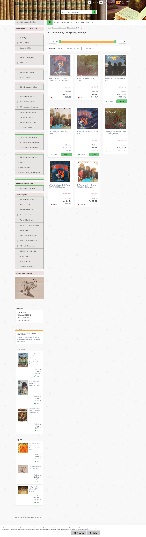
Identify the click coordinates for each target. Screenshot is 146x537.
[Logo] (29, 12)
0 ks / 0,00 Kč (125, 1)
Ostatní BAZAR (25, 256)
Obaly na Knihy (25, 204)
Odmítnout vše (79, 533)
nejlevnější (61, 48)
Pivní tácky (24, 230)
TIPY (93, 22)
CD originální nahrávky (27, 246)
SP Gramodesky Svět (27, 117)
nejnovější (77, 48)
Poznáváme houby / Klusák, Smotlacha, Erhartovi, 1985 (35, 411)
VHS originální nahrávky (28, 235)
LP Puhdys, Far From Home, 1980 (59, 133)
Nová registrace (108, 2)
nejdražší (69, 48)
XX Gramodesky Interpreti (29, 157)
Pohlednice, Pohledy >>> (28, 72)
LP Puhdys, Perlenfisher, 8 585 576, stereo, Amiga (115, 133)
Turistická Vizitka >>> (27, 220)
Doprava (76, 22)
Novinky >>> (24, 37)
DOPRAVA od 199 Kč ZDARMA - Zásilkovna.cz (27, 334)
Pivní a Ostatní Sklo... (27, 209)
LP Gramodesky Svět (27, 101)
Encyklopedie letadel (27, 199)
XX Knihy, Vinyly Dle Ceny (28, 87)
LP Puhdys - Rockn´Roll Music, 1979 (87, 133)
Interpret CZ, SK (25, 162)
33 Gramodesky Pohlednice (29, 147)
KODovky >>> (25, 63)
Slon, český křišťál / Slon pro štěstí (35, 467)
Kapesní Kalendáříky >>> (28, 215)
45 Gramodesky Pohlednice (29, 142)
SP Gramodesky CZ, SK (28, 112)
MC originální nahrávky (28, 251)
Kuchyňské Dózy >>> (27, 48)
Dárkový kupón (25, 261)
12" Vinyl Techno (26, 127)
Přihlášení (95, 2)
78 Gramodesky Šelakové (29, 137)
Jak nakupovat (85, 22)
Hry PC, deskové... (26, 77)
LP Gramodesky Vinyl (27, 188)
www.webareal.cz (37, 517)
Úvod (49, 28)
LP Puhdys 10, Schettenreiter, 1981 (115, 79)
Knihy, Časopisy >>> (27, 57)
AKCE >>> (56, 22)
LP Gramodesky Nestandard (29, 107)
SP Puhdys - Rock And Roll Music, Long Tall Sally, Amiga (59, 79)
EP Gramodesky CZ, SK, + (28, 122)
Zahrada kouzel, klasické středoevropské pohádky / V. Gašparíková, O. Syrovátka (34, 359)
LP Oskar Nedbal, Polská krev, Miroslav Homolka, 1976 (34, 447)
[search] (94, 12)
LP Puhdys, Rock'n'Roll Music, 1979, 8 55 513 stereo (59, 186)
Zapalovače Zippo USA (27, 266)
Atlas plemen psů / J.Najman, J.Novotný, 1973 (34, 383)
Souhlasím (93, 533)
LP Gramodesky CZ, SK (28, 96)
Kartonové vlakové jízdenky (29, 225)
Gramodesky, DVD (66, 22)
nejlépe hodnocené (88, 48)
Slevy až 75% (24, 43)
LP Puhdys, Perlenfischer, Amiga (85, 79)
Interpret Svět (25, 167)
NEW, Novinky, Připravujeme (30, 172)
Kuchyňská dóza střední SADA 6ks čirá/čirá (34, 489)
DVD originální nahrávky (28, 240)
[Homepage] (50, 22)
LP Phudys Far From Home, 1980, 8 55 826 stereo (86, 186)
